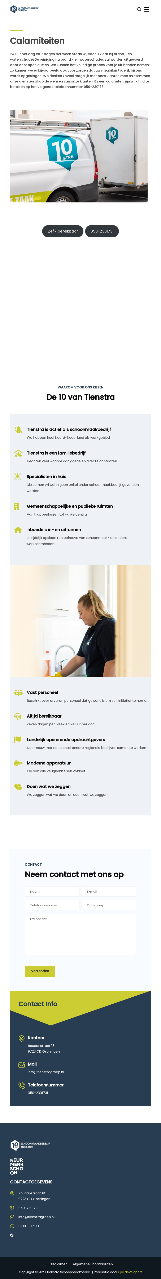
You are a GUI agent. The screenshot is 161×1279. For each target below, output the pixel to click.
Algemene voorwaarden (93, 1264)
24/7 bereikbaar (63, 231)
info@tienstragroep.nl (46, 1072)
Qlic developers (130, 1272)
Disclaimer (58, 1264)
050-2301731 (102, 231)
